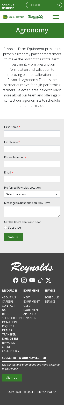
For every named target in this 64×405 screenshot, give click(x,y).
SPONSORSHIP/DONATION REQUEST (12, 322)
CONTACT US (8, 308)
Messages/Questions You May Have (27, 203)
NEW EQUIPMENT (31, 299)
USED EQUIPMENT (31, 308)
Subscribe (14, 227)
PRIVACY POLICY (46, 392)
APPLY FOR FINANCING (8, 6)
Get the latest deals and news (22, 222)
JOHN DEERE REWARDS (10, 341)
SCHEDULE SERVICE (52, 299)
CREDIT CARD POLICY (10, 349)
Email (8, 172)
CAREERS (7, 301)
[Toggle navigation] (56, 17)
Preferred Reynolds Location (22, 187)
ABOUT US (9, 297)
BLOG (5, 314)
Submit (13, 237)
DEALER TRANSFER (9, 332)
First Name (12, 127)
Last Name (12, 142)
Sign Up (12, 377)
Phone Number (15, 157)
